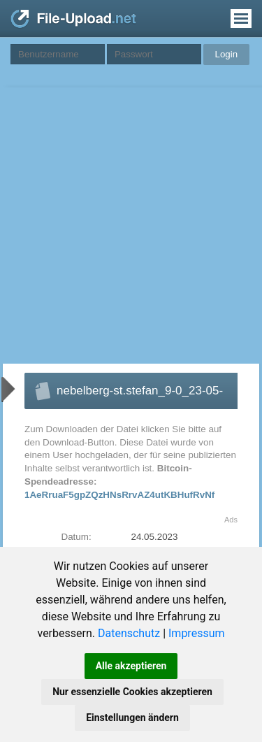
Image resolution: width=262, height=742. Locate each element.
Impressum (196, 633)
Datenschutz (129, 633)
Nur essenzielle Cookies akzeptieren (132, 691)
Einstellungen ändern (132, 717)
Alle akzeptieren (131, 665)
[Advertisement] (131, 225)
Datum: (76, 536)
